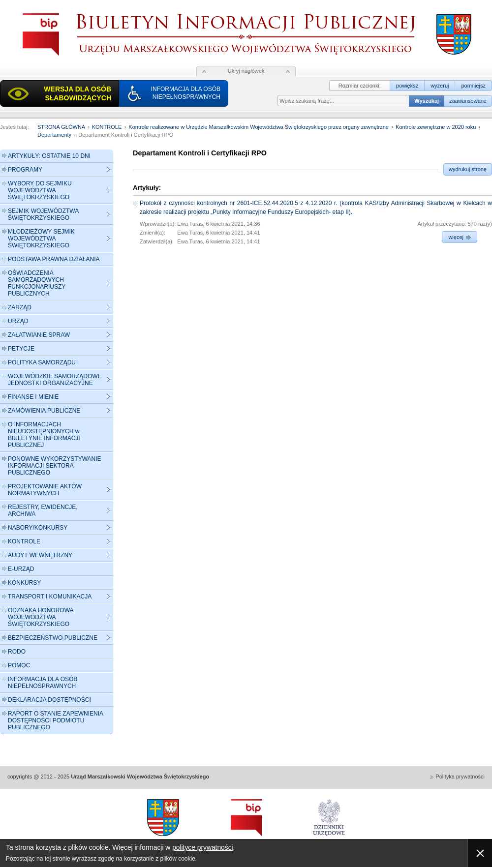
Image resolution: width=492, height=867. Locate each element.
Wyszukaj (426, 101)
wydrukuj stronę (468, 169)
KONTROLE (107, 127)
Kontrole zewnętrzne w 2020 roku (436, 127)
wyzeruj (439, 86)
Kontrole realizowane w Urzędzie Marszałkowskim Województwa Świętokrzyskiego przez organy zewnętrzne (258, 127)
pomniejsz (473, 86)
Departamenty (54, 135)
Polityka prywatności (460, 776)
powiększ (407, 86)
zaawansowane (468, 101)
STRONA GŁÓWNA (61, 127)
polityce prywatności (202, 847)
